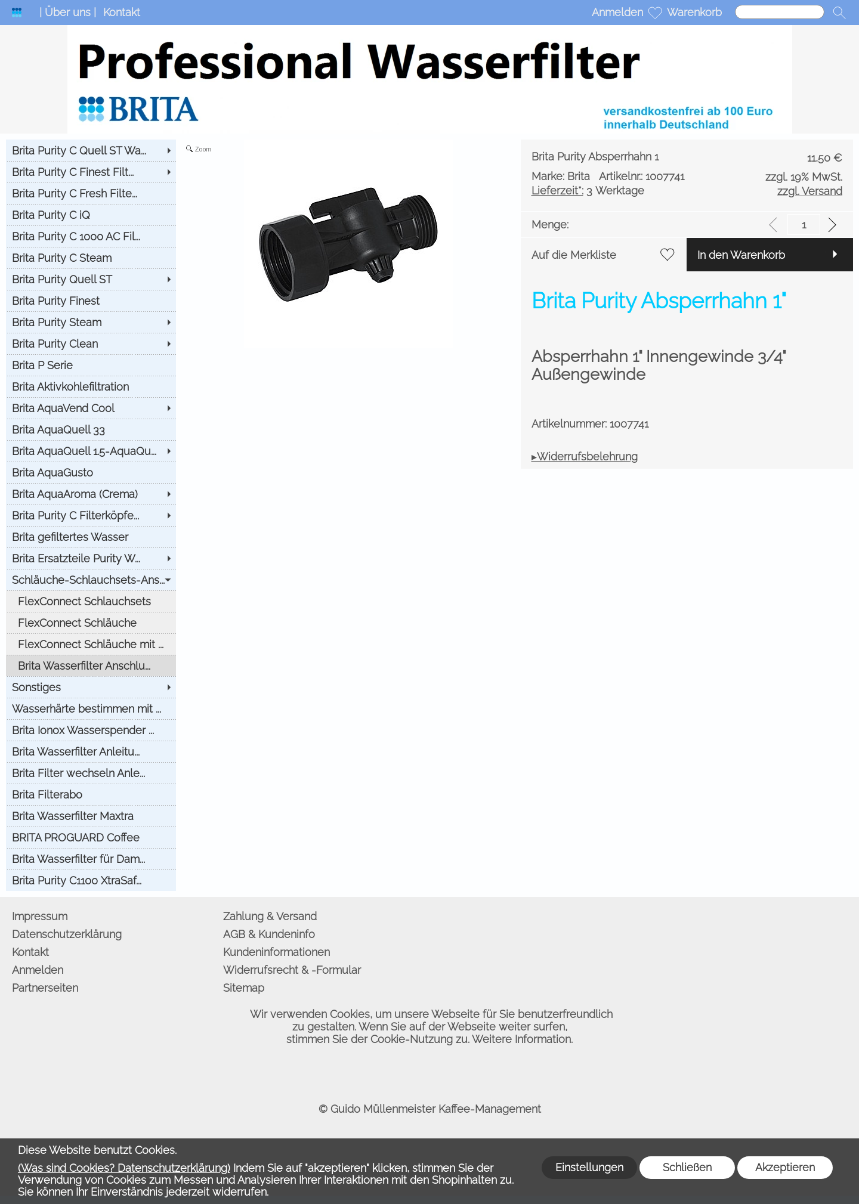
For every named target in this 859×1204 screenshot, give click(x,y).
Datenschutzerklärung (67, 934)
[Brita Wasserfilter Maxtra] (91, 816)
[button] (839, 12)
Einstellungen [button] (589, 1167)
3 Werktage (588, 190)
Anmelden (617, 12)
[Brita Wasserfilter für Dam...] (91, 858)
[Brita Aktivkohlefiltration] (91, 386)
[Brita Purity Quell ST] (91, 279)
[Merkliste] (655, 12)
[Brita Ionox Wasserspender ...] (91, 730)
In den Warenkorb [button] (741, 255)
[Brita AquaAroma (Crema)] (91, 493)
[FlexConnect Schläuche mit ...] (91, 644)
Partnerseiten (45, 988)
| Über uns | (67, 12)
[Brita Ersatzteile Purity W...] (91, 558)
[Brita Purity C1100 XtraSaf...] (91, 880)
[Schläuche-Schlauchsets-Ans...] (91, 579)
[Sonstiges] (91, 687)
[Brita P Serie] (91, 365)
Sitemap (243, 988)
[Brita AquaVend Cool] (91, 408)
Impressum (39, 916)
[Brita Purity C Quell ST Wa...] (91, 150)
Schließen (687, 1167)
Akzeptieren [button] (785, 1167)
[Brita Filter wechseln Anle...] (91, 773)
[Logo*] (16, 12)
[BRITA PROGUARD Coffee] (91, 837)
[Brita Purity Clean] (91, 343)
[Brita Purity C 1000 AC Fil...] (91, 236)
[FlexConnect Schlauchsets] (91, 601)
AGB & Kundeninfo (269, 934)
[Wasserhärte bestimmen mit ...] (91, 708)
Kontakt (121, 12)
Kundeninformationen (276, 952)
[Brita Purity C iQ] (91, 214)
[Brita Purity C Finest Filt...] (91, 171)
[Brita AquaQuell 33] (91, 429)
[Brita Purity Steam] (91, 322)
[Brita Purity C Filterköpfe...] (91, 515)
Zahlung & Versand (270, 916)
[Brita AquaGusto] (91, 472)
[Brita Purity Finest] (91, 300)
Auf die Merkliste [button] (574, 255)
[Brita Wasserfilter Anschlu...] (91, 665)
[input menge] (803, 224)
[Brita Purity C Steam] (91, 257)
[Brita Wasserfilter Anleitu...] (91, 751)
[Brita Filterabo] (91, 794)
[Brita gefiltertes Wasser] (91, 536)
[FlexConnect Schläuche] (91, 622)
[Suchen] (779, 12)
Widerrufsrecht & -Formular (292, 970)
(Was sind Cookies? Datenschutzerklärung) (124, 1168)
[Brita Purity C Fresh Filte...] (91, 193)
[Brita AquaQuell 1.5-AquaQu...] (91, 451)
